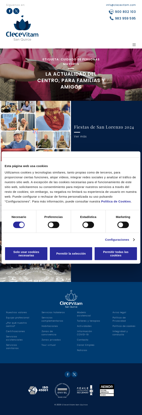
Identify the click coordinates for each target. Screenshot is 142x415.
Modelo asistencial (84, 314)
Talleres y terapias (88, 320)
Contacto (82, 339)
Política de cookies (124, 326)
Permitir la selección (71, 253)
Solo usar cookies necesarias (26, 253)
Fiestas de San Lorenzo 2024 (104, 127)
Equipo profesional (17, 317)
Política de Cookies (116, 201)
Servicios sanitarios (12, 347)
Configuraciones (117, 239)
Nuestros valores (16, 312)
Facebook (68, 374)
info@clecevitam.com (121, 5)
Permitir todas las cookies (115, 253)
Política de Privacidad (119, 319)
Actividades (84, 326)
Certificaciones (15, 331)
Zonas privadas (51, 339)
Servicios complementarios (52, 319)
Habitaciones (50, 326)
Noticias (82, 350)
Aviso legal (119, 312)
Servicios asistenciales (14, 338)
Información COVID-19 (84, 333)
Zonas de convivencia (49, 333)
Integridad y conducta (120, 333)
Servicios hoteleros (53, 312)
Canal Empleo (85, 345)
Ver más (80, 136)
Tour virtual (49, 345)
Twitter (74, 374)
